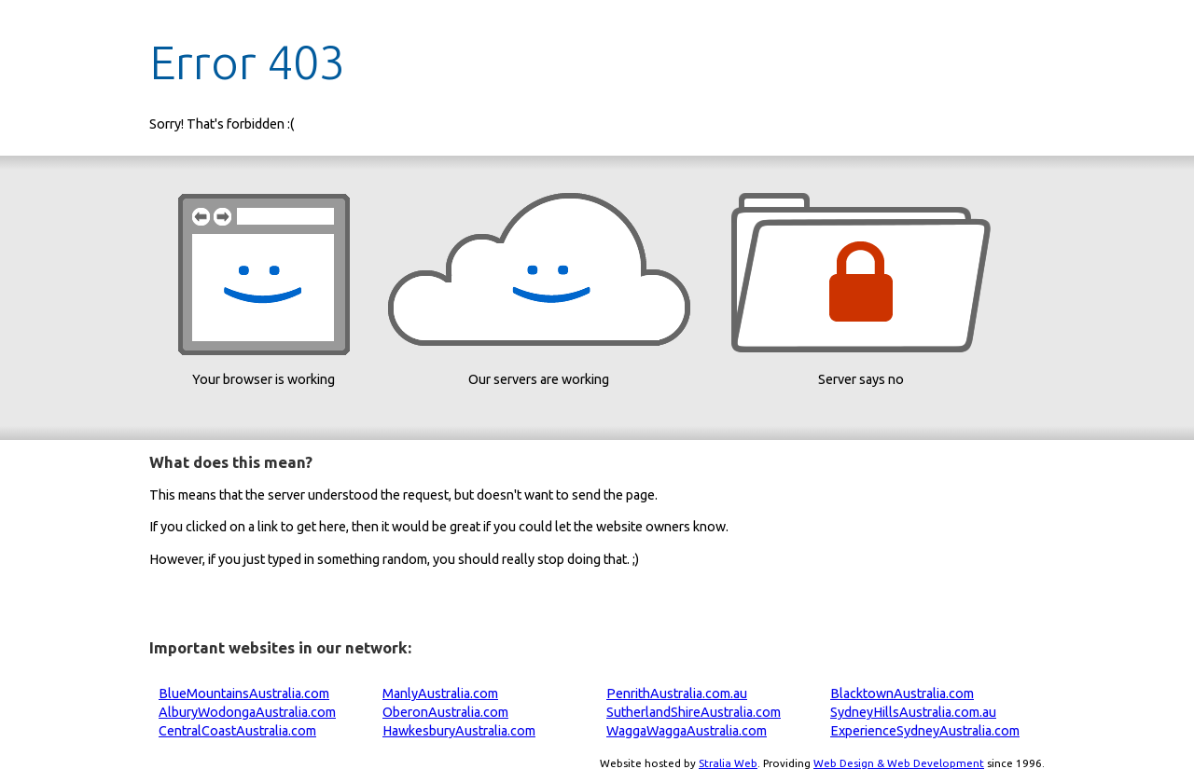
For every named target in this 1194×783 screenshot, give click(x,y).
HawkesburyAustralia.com (458, 730)
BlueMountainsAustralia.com (244, 693)
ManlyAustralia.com (440, 693)
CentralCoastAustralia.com (237, 730)
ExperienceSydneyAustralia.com (925, 730)
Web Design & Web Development (898, 763)
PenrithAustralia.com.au (676, 693)
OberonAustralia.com (445, 712)
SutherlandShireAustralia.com (693, 712)
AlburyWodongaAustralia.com (247, 712)
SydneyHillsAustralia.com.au (913, 712)
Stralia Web (728, 763)
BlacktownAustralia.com (902, 693)
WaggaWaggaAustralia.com (686, 730)
